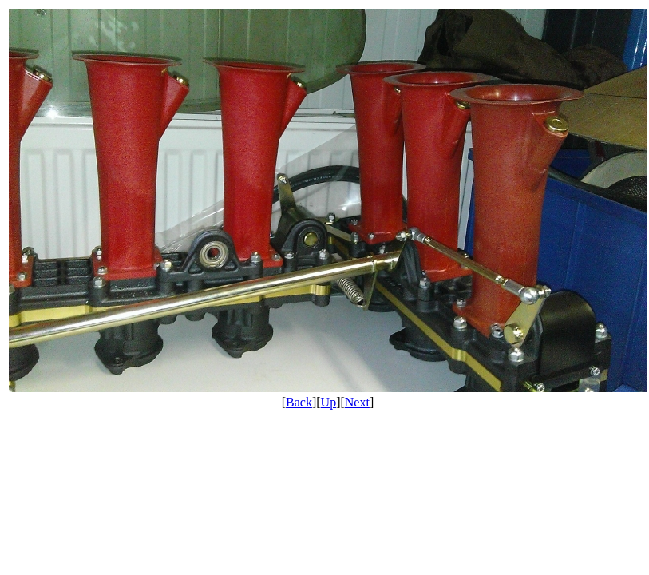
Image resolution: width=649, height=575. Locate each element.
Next (357, 402)
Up (329, 402)
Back (299, 402)
